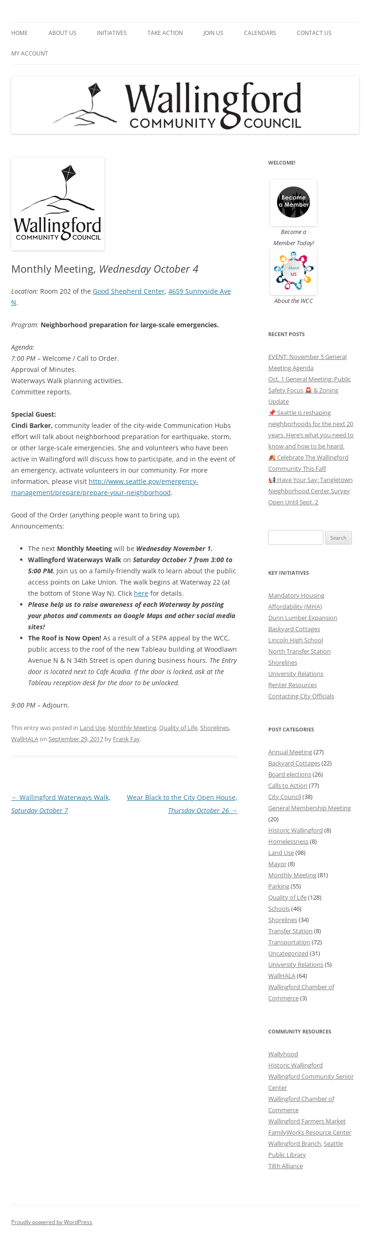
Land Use (92, 727)
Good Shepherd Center (129, 291)
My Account (29, 53)
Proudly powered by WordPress (51, 1222)
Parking (278, 886)
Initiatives (112, 33)
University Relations (295, 673)
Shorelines (214, 727)
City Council (284, 796)
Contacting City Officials (301, 696)
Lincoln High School (295, 640)
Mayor (277, 864)
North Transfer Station (299, 651)
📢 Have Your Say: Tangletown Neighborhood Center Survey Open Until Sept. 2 (310, 490)
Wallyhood (283, 1054)
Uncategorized (288, 953)
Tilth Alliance (285, 1166)
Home (19, 33)
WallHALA (24, 739)
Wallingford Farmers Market (307, 1121)
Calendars (260, 33)
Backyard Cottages (294, 629)
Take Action (165, 33)
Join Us (213, 33)
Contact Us (314, 33)
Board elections (289, 774)
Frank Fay (126, 739)
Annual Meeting (290, 752)
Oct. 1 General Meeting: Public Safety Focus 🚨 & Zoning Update (309, 390)
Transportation (289, 942)
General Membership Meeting (309, 808)
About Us (63, 33)
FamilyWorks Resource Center (309, 1132)
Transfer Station (290, 931)
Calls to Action (287, 785)
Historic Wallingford (295, 830)
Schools (279, 908)
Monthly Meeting (132, 727)
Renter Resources (292, 685)
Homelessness (288, 841)
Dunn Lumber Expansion (302, 617)
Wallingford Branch (294, 1143)
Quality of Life (178, 727)
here (141, 593)
